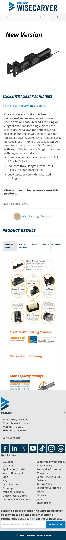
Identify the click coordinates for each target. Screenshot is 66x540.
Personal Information (49, 469)
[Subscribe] (55, 524)
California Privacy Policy (51, 461)
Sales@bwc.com (20, 423)
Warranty (42, 473)
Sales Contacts (11, 437)
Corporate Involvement (16, 499)
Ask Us (40, 491)
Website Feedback (13, 491)
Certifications (11, 484)
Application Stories (14, 469)
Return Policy (44, 484)
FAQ (5, 480)
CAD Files (8, 461)
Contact (41, 495)
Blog (5, 476)
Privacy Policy (44, 465)
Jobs (39, 499)
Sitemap (8, 488)
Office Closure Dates (15, 495)
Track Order (44, 502)
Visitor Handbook (13, 473)
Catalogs (8, 465)
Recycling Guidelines (49, 487)
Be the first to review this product (24, 106)
